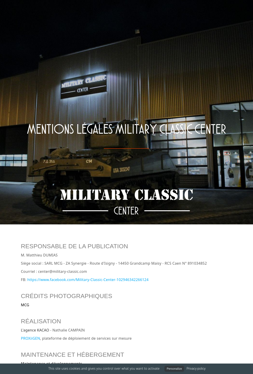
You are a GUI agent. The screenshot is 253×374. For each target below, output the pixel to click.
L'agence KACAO (35, 330)
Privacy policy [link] (196, 368)
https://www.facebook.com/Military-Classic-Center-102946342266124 (88, 279)
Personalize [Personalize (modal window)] (174, 368)
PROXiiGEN (30, 338)
